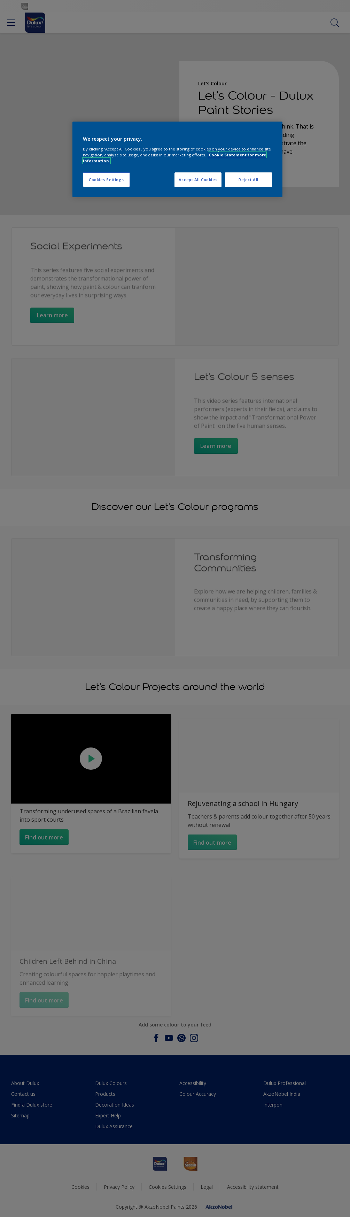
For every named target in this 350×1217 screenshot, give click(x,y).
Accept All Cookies (198, 179)
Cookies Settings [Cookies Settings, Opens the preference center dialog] (106, 179)
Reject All (248, 179)
